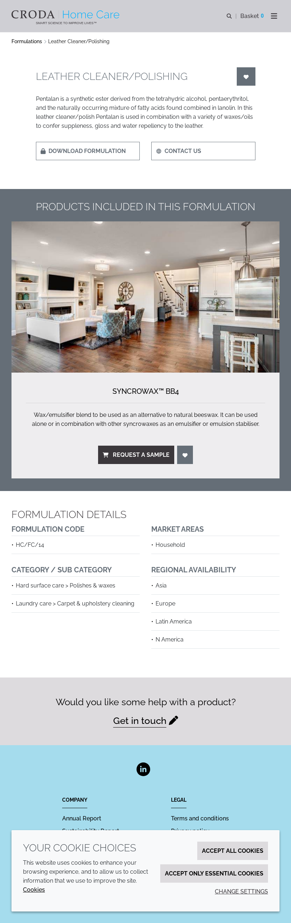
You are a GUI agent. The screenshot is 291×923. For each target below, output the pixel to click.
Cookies (34, 889)
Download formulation (83, 151)
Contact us (178, 151)
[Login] (246, 76)
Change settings (241, 891)
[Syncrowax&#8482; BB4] (145, 297)
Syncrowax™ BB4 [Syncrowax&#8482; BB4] (145, 391)
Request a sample (136, 454)
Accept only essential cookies (214, 873)
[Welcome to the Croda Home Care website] (66, 14)
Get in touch (139, 720)
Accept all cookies (232, 850)
